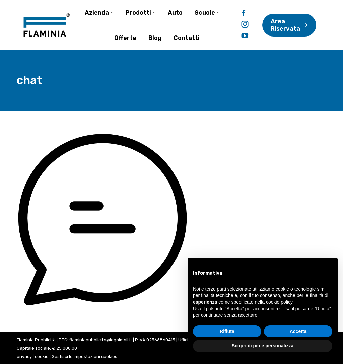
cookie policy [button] (279, 302)
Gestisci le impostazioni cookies (84, 356)
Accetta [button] (298, 331)
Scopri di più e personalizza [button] (262, 345)
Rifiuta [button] (227, 331)
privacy (24, 356)
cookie (42, 356)
